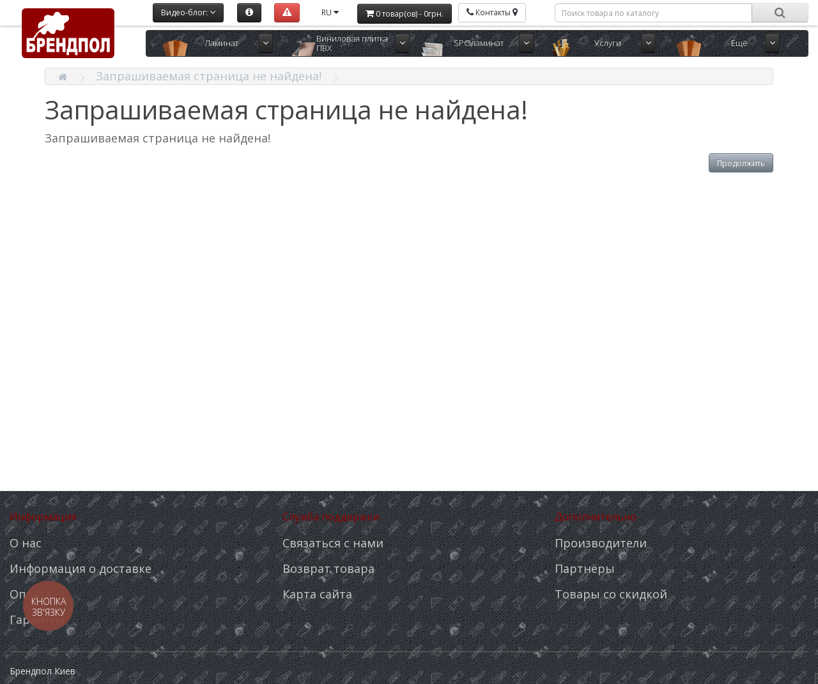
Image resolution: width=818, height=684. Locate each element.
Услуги (607, 43)
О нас (26, 543)
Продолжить (741, 163)
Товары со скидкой (611, 594)
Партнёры (585, 568)
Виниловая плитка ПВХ (352, 43)
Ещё (739, 43)
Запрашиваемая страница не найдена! (208, 76)
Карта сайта (317, 594)
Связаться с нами (332, 543)
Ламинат (221, 43)
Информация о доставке (80, 568)
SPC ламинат (479, 43)
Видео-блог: (188, 12)
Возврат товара (328, 568)
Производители (601, 543)
